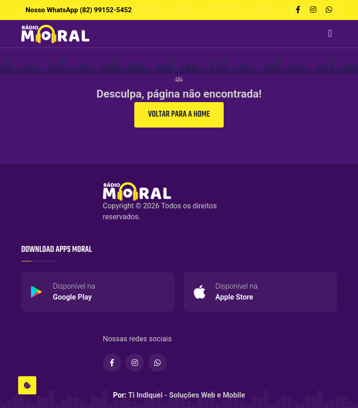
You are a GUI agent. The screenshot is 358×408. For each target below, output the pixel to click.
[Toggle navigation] (330, 33)
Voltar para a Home (179, 114)
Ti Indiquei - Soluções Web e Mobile (186, 395)
